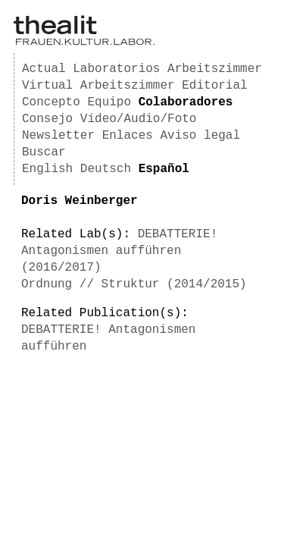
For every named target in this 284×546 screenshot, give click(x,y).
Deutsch (105, 169)
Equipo (109, 102)
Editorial (214, 86)
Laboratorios (116, 69)
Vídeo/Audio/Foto (138, 119)
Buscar (44, 152)
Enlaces (127, 136)
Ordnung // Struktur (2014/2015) (134, 284)
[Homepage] (84, 42)
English (47, 169)
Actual (44, 69)
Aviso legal (200, 136)
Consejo (47, 119)
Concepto (51, 102)
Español (164, 169)
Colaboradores (186, 102)
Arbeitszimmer (214, 69)
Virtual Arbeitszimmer (98, 86)
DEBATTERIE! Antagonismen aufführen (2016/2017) (119, 251)
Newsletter (58, 136)
